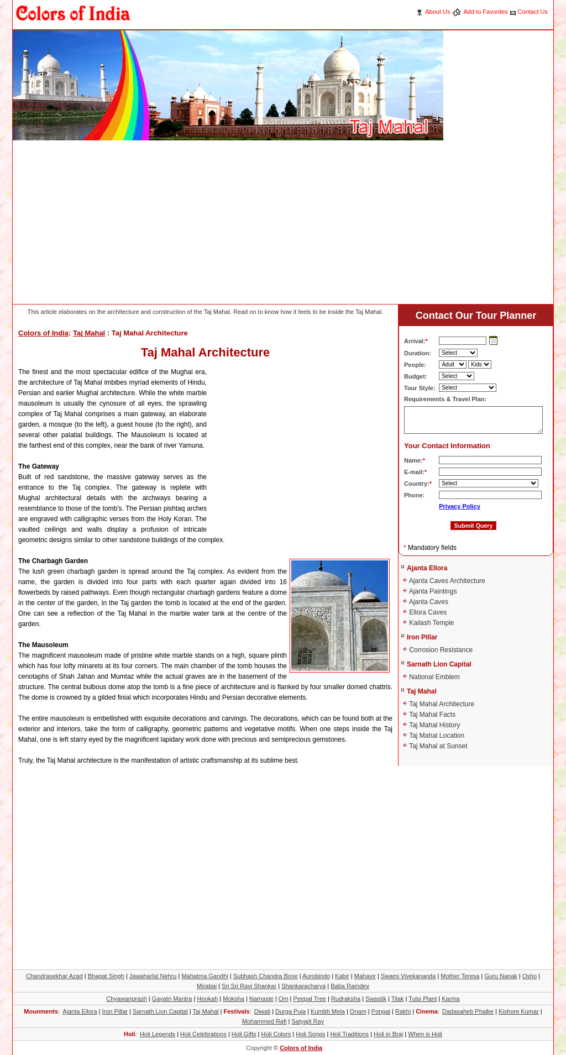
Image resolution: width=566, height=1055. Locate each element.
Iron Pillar (422, 637)
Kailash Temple (431, 623)
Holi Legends (157, 1034)
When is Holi (425, 1034)
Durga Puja (290, 1011)
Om (284, 998)
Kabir (342, 976)
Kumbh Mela (328, 1011)
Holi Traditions (349, 1034)
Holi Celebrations (203, 1034)
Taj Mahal (89, 333)
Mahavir (365, 976)
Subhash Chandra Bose (265, 976)
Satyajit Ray (307, 1021)
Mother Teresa (460, 976)
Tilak (397, 998)
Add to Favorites (485, 11)
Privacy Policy (459, 506)
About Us (437, 11)
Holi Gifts (244, 1034)
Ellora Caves (428, 612)
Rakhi (403, 1011)
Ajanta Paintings (433, 591)
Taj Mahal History (434, 725)
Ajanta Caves (428, 602)
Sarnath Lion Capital (439, 664)
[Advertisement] (214, 223)
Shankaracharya (303, 986)
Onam (358, 1011)
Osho (529, 976)
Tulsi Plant (422, 998)
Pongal (380, 1011)
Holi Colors (276, 1034)
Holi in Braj (388, 1034)
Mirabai (207, 986)
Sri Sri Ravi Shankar (249, 986)
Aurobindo (316, 976)
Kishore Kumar (519, 1011)
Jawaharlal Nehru (153, 976)
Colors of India (43, 333)
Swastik (375, 998)
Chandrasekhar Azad (54, 976)
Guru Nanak (500, 976)
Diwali (262, 1011)
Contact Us (533, 11)
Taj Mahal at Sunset (438, 746)
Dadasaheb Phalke (468, 1011)
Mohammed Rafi (264, 1021)
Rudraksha (345, 998)
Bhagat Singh (106, 976)
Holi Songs (310, 1034)
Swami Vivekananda (408, 976)
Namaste (261, 998)
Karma (450, 998)
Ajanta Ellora (427, 568)
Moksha (233, 998)
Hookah (207, 998)
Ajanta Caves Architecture (447, 581)
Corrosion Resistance (441, 650)
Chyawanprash (126, 998)
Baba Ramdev (350, 986)
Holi (129, 1034)
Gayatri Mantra (172, 998)
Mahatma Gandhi (204, 976)
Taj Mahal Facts (432, 714)
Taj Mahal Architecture (441, 704)
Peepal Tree (310, 998)
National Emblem (434, 677)
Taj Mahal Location (436, 735)
